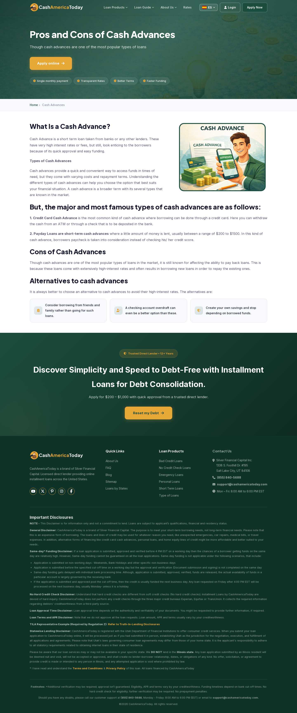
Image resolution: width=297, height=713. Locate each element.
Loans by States (117, 488)
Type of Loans (169, 495)
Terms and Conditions (88, 668)
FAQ (108, 467)
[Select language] (208, 7)
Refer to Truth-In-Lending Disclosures (134, 624)
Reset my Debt (148, 413)
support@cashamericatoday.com (242, 484)
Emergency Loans (171, 475)
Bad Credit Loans (171, 461)
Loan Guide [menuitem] (144, 7)
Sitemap (111, 481)
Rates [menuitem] (187, 7)
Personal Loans (169, 481)
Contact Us (222, 451)
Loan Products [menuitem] (116, 7)
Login (230, 7)
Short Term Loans (171, 488)
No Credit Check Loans (175, 467)
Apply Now (255, 7)
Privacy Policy (115, 668)
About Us (112, 461)
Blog (109, 475)
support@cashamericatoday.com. (236, 697)
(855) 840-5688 (229, 477)
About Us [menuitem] (169, 7)
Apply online (51, 63)
